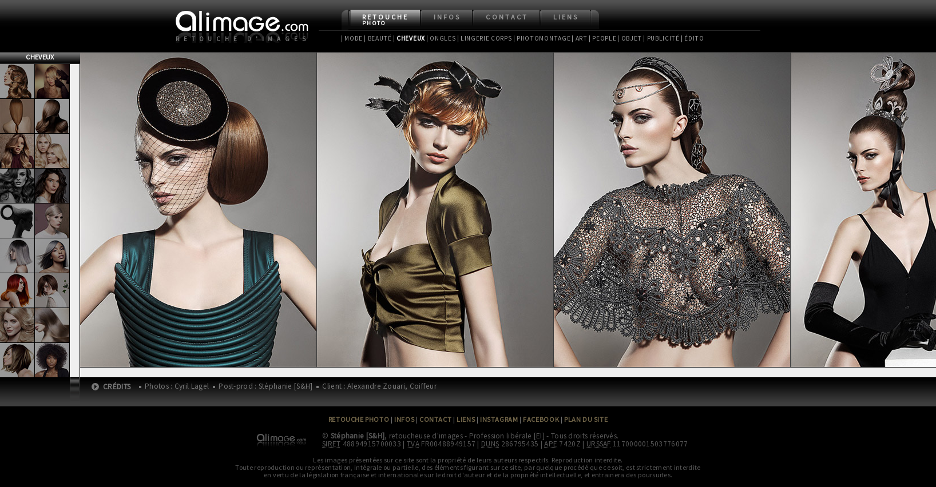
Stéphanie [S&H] (358, 436)
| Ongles (441, 38)
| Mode (352, 38)
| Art (579, 38)
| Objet (629, 38)
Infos (447, 17)
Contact (507, 17)
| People (603, 38)
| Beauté (378, 38)
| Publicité (661, 38)
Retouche (385, 20)
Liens (565, 17)
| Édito (692, 38)
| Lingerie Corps (484, 38)
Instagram (499, 419)
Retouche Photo (359, 419)
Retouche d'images (243, 39)
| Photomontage (542, 38)
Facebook (541, 419)
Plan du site (586, 419)
